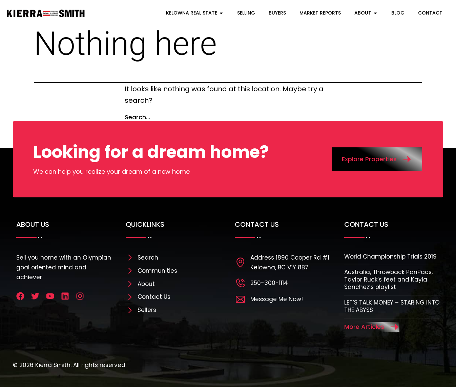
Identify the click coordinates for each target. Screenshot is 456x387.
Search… (137, 117)
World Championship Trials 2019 (390, 256)
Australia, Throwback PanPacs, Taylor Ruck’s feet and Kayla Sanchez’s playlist (388, 279)
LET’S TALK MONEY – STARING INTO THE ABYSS (392, 306)
